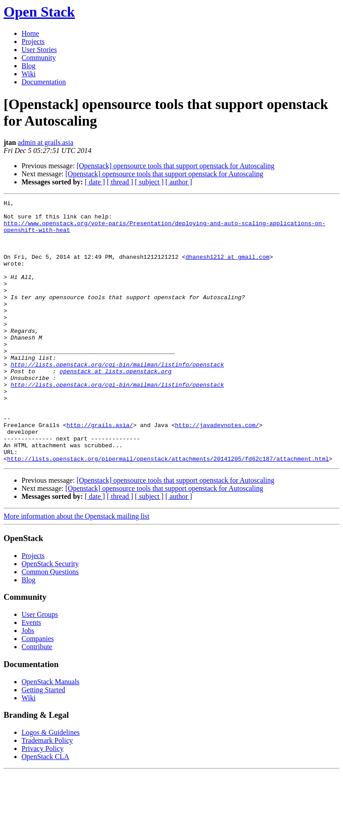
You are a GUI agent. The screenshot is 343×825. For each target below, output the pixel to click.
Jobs (28, 683)
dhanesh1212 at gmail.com (227, 269)
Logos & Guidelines (51, 785)
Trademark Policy (47, 793)
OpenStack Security (50, 616)
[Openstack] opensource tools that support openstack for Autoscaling (175, 166)
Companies (38, 691)
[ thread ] (120, 182)
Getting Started (43, 742)
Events (31, 675)
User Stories (39, 49)
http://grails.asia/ (99, 471)
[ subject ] (149, 182)
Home (30, 33)
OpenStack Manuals (50, 734)
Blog (28, 66)
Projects (33, 41)
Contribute (37, 699)
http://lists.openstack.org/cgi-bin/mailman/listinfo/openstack (117, 398)
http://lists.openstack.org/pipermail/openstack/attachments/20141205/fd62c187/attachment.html (168, 511)
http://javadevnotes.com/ (217, 471)
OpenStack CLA (45, 809)
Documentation (44, 82)
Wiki (28, 74)
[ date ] (95, 182)
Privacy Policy (43, 801)
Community (39, 57)
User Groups (40, 667)
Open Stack (39, 12)
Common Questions (50, 624)
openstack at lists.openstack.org (116, 406)
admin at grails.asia (46, 142)
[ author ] (178, 182)
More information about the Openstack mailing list (76, 568)
